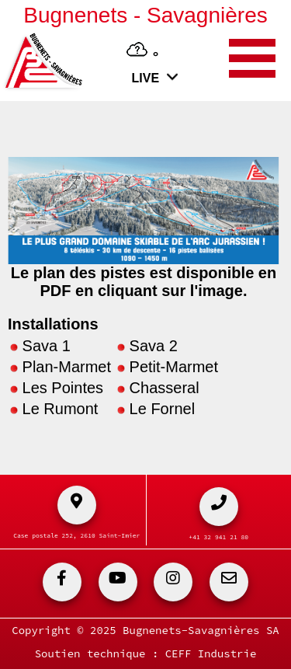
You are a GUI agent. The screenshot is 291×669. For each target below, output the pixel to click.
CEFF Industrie (211, 653)
